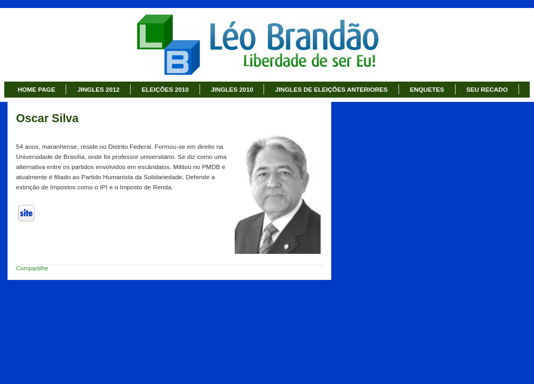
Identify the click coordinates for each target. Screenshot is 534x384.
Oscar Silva (47, 118)
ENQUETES (427, 89)
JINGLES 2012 (98, 89)
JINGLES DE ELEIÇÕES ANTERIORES (331, 89)
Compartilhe (32, 268)
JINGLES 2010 (232, 89)
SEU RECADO (487, 89)
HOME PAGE (36, 89)
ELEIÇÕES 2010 (165, 89)
